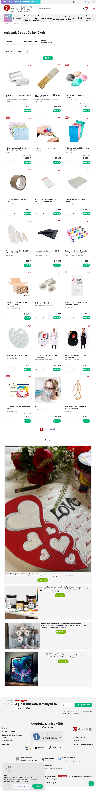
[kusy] (11, 111)
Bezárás (37, 786)
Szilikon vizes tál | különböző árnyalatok (75, 97)
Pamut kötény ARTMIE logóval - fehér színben (47, 361)
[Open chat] (91, 783)
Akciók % (8, 18)
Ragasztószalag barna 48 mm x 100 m (18, 203)
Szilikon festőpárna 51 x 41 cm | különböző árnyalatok (17, 150)
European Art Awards (68, 763)
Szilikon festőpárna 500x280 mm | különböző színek (77, 150)
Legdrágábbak (23, 51)
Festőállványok (46, 18)
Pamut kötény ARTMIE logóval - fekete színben (76, 361)
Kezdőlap (8, 23)
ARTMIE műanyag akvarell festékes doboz (15, 96)
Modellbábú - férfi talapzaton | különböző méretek (76, 413)
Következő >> (51, 435)
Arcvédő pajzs (41, 413)
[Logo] (18, 8)
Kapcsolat (5, 750)
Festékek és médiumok (27, 18)
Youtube (64, 753)
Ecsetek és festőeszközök (58, 18)
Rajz (73, 18)
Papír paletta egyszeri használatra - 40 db (14, 413)
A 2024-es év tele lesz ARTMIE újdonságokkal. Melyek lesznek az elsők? (64, 593)
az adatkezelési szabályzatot (81, 718)
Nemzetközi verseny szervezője (71, 767)
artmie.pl (53, 782)
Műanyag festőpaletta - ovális (17, 360)
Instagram (40, 753)
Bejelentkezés (78, 2)
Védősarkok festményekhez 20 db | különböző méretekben (18, 255)
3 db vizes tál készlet (43, 307)
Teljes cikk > (42, 586)
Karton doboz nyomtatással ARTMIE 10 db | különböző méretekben (16, 308)
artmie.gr (53, 785)
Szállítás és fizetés (9, 738)
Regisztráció (90, 2)
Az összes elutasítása (21, 786)
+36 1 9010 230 (80, 744)
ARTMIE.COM (62, 782)
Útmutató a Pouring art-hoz (56, 659)
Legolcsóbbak (10, 51)
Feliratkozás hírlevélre (38, 711)
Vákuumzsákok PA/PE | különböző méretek (77, 203)
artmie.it (60, 785)
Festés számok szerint (88, 18)
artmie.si (46, 782)
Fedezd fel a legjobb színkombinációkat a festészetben (61, 630)
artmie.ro (80, 782)
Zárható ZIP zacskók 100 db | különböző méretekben (46, 203)
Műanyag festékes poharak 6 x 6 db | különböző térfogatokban (77, 255)
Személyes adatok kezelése (83, 751)
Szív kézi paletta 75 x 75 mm (46, 150)
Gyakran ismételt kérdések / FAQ (12, 742)
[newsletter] (83, 711)
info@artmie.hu (80, 747)
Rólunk (4, 734)
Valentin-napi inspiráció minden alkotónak (22, 580)
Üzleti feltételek (7, 747)
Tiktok (52, 753)
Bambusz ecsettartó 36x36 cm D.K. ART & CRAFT (47, 96)
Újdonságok (17, 18)
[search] (75, 9)
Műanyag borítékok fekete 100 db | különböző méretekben (48, 255)
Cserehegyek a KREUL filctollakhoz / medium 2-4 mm (77, 308)
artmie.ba (72, 782)
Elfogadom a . (77, 719)
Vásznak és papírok (36, 18)
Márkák (79, 18)
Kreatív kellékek (68, 18)
